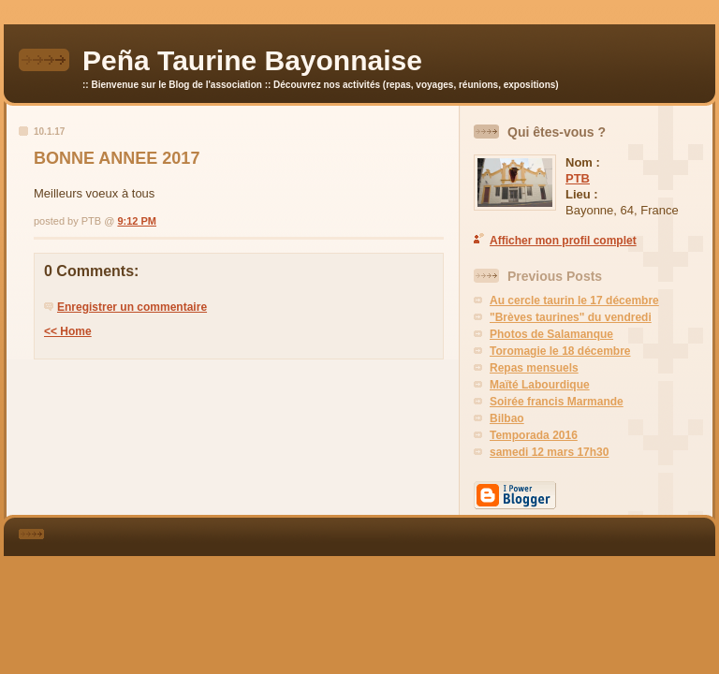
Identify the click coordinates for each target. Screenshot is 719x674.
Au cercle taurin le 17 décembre (574, 300)
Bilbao (507, 418)
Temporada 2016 (534, 435)
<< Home (68, 331)
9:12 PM (136, 221)
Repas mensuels (534, 367)
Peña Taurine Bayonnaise (252, 60)
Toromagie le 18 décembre (560, 351)
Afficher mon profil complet (563, 240)
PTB (577, 178)
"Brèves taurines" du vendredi (571, 317)
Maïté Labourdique (540, 384)
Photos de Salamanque (551, 334)
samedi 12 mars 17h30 (549, 452)
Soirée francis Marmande (557, 401)
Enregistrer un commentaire (132, 307)
